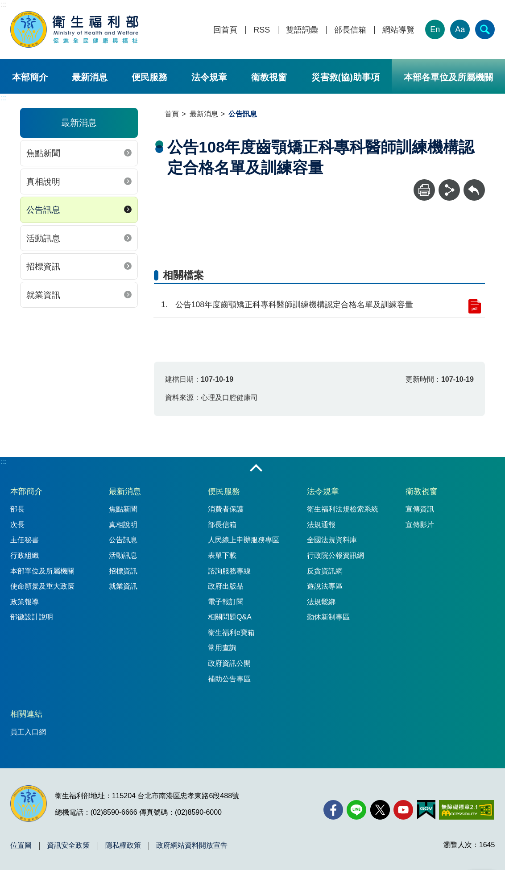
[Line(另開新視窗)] (356, 810)
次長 (17, 524)
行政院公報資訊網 (335, 555)
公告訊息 (43, 209)
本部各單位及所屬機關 (448, 77)
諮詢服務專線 (229, 571)
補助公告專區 (229, 679)
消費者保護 (226, 509)
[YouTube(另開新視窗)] (403, 810)
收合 (256, 468)
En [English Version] (435, 29)
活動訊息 (43, 238)
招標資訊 (43, 266)
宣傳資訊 (420, 509)
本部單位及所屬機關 (42, 571)
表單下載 (222, 555)
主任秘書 (24, 540)
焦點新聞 (43, 153)
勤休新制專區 (328, 617)
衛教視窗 (269, 77)
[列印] (424, 190)
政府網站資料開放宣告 (192, 845)
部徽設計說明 (31, 617)
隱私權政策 (123, 845)
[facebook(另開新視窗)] (333, 810)
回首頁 (225, 30)
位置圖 (21, 845)
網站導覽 (398, 30)
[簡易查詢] (485, 29)
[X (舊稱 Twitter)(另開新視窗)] (380, 810)
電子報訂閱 (226, 602)
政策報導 (24, 602)
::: (4, 4)
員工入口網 (28, 732)
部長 (17, 509)
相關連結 (26, 713)
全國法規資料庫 (332, 540)
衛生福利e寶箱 (231, 632)
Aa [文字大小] (460, 29)
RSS (261, 30)
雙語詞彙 (302, 30)
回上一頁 (474, 183)
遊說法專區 (325, 586)
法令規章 (209, 77)
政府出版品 (226, 586)
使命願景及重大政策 (42, 586)
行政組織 (24, 555)
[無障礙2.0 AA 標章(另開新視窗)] (466, 810)
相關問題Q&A (230, 617)
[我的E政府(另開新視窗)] (426, 810)
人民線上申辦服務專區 (243, 540)
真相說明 (43, 181)
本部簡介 (30, 77)
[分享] (449, 190)
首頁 (172, 114)
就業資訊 (43, 295)
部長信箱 (350, 30)
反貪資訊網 (325, 571)
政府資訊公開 (229, 663)
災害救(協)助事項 (345, 77)
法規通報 (321, 524)
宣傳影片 (420, 524)
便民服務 (149, 77)
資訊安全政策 (68, 845)
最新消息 (90, 77)
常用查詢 (222, 647)
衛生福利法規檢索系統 (342, 509)
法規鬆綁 (321, 602)
